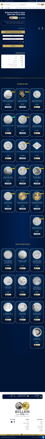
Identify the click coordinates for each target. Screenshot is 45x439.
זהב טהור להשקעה (37, 7)
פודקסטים (20, 7)
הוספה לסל (37, 107)
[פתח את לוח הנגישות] (43, 437)
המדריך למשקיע (25, 7)
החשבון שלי (27, 426)
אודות (28, 424)
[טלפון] (14, 396)
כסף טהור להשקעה (31, 7)
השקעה (41, 421)
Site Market (34, 437)
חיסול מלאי (41, 430)
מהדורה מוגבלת (40, 427)
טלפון (12, 395)
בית (43, 7)
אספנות (41, 423)
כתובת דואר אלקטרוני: (22, 395)
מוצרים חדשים (40, 426)
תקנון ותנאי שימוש (26, 423)
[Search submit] (2, 4)
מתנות (42, 429)
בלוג (28, 421)
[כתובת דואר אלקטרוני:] (28, 396)
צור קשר (17, 7)
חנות (42, 7)
